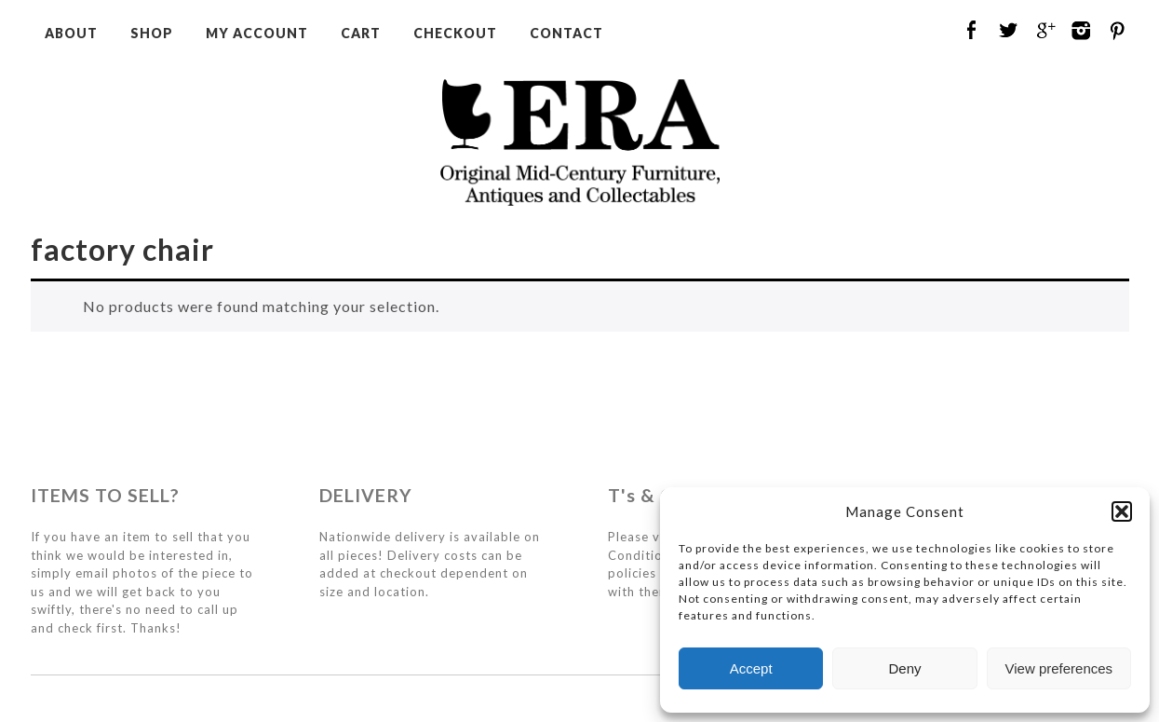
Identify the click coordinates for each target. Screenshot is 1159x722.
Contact (566, 33)
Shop (151, 33)
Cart (361, 33)
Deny (904, 668)
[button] (1121, 511)
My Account (257, 33)
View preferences (1059, 668)
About (71, 33)
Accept (751, 668)
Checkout (455, 33)
